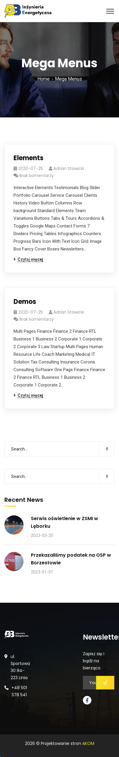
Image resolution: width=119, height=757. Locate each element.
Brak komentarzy (36, 175)
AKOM (88, 743)
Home (43, 79)
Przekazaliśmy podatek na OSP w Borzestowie (71, 559)
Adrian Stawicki (68, 168)
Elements (28, 158)
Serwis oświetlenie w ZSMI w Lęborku (64, 522)
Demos (25, 301)
